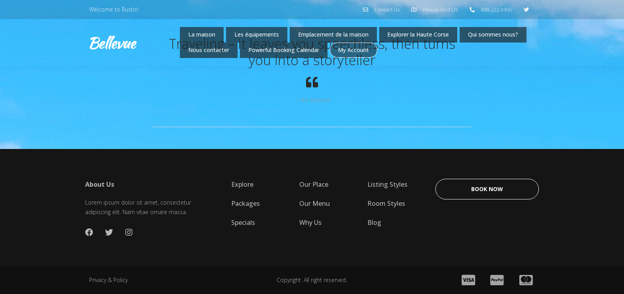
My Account (444, 54)
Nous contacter (286, 54)
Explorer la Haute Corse (439, 36)
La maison (202, 36)
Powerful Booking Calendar (369, 54)
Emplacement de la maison (345, 36)
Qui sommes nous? (216, 54)
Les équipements (262, 36)
